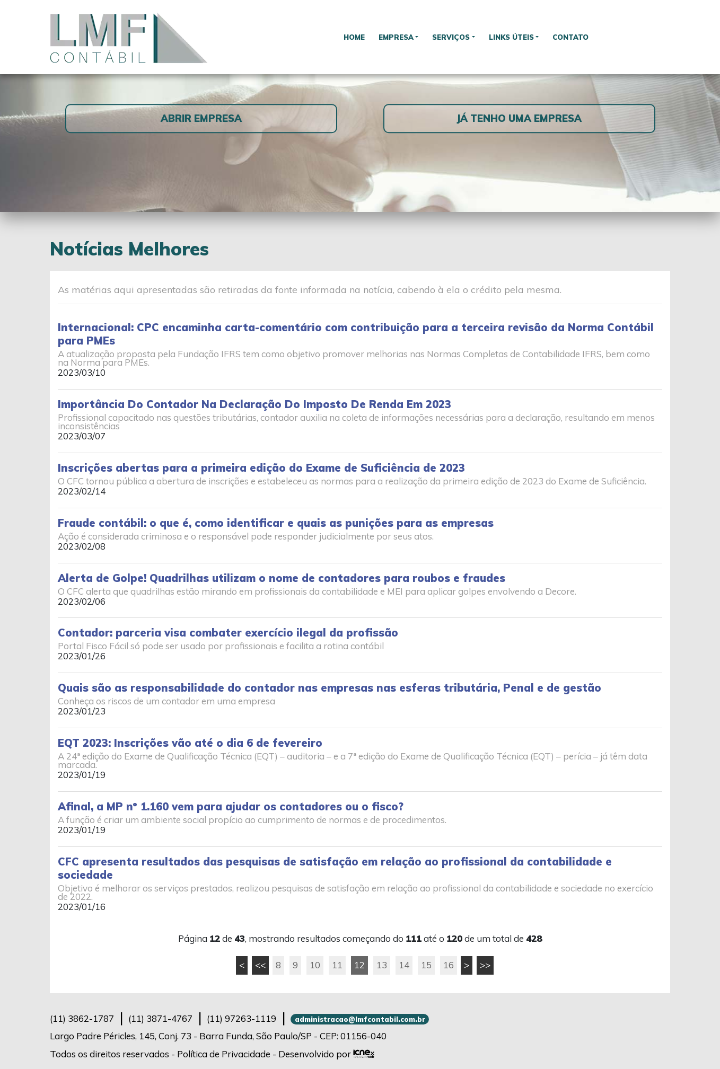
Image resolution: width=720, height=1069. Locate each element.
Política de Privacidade (223, 1053)
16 (448, 964)
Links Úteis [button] (514, 36)
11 (337, 964)
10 (315, 964)
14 (404, 964)
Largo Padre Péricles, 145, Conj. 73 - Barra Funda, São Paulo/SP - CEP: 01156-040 (218, 1035)
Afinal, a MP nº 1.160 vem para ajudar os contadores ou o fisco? (230, 806)
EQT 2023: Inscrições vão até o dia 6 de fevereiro (190, 742)
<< (260, 964)
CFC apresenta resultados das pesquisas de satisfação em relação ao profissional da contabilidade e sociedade (335, 868)
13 (381, 964)
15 (426, 964)
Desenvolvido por (326, 1053)
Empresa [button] (392, 36)
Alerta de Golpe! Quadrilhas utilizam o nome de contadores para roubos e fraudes (281, 578)
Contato (576, 36)
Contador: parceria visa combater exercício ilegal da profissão (228, 632)
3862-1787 (82, 1018)
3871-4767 (160, 1018)
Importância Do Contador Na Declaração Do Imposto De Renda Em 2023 (254, 404)
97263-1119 (241, 1018)
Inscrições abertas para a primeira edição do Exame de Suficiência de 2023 (261, 467)
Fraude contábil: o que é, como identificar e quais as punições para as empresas (276, 522)
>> (485, 964)
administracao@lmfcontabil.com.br (360, 1019)
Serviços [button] (451, 36)
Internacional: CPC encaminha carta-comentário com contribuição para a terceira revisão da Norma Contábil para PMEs (356, 334)
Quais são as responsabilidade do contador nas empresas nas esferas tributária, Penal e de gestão (329, 687)
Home (349, 36)
